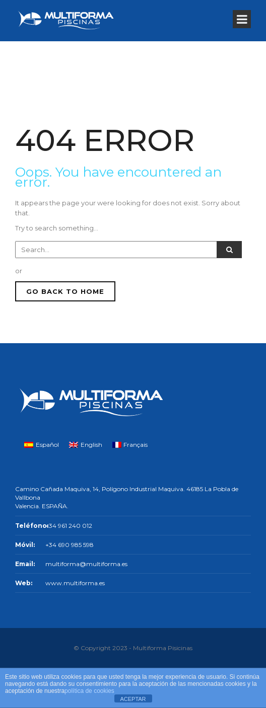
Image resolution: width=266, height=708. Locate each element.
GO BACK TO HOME (65, 291)
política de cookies (89, 690)
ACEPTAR (133, 699)
